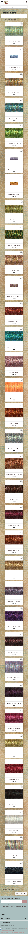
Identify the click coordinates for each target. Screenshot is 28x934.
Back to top (20, 894)
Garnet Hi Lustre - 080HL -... (14, 652)
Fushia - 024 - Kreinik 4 (14, 728)
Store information (7, 926)
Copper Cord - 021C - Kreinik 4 (14, 474)
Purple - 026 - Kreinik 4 (14, 627)
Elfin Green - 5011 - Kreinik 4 (14, 245)
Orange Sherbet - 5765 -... (14, 398)
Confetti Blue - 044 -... (14, 118)
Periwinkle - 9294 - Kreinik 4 (14, 677)
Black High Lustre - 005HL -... (14, 881)
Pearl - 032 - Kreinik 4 (14, 830)
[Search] (14, 7)
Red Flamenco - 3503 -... (14, 321)
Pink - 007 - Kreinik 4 (14, 372)
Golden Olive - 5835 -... (14, 220)
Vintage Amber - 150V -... (14, 194)
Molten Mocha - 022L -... (14, 499)
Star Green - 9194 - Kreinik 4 (14, 42)
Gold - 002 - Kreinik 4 (14, 754)
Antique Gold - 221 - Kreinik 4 (14, 576)
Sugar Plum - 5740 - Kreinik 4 (14, 169)
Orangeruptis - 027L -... (14, 423)
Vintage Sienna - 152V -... (14, 550)
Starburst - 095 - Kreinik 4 (14, 855)
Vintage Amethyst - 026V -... (14, 703)
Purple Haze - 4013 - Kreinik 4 (14, 601)
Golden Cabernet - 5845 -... (14, 296)
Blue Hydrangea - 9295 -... (14, 67)
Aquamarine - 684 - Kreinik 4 (14, 347)
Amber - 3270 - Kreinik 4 (14, 270)
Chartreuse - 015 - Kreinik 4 (14, 143)
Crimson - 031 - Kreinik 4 (14, 779)
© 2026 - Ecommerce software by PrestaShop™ (13, 932)
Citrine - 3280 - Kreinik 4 (14, 92)
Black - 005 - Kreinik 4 (14, 805)
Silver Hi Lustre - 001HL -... (14, 449)
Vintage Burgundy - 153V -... (14, 525)
